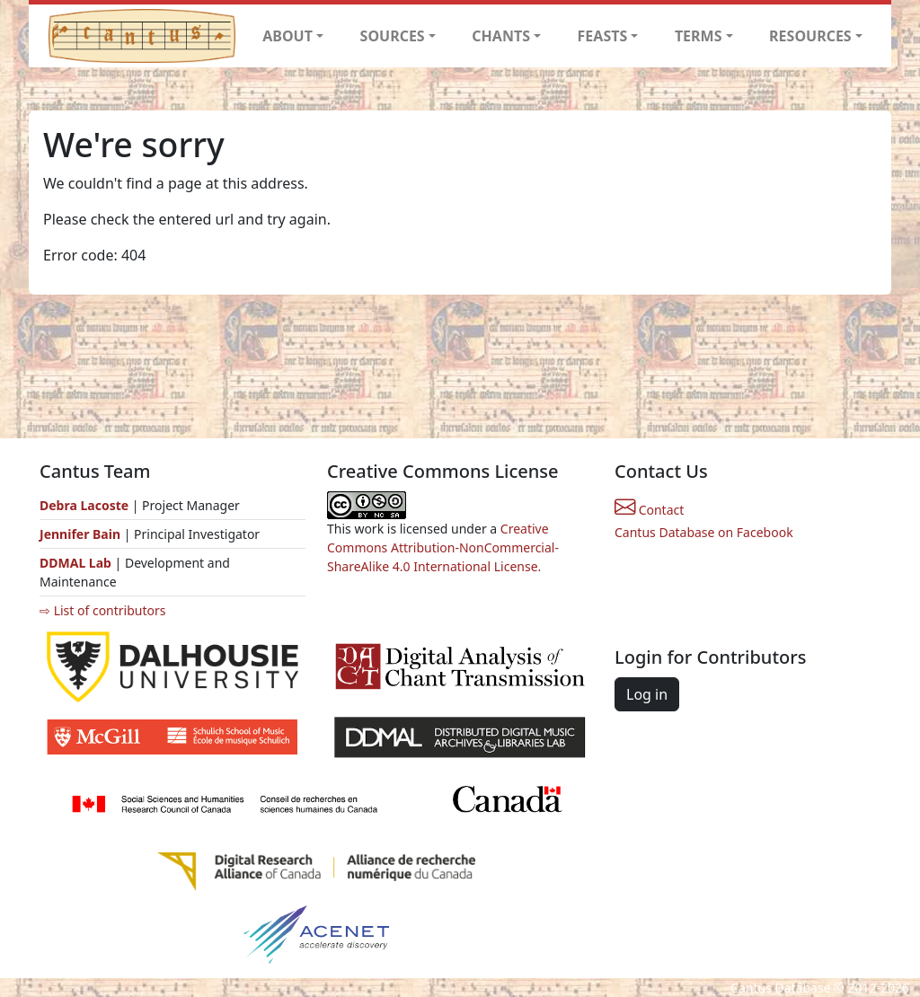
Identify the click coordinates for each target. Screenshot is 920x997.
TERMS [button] (698, 36)
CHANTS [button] (501, 36)
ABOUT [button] (287, 36)
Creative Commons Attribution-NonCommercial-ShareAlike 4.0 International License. (443, 547)
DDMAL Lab (75, 562)
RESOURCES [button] (810, 36)
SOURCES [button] (392, 36)
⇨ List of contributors (102, 610)
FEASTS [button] (603, 36)
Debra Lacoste (84, 505)
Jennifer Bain (82, 534)
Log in (647, 694)
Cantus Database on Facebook (704, 532)
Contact (649, 509)
